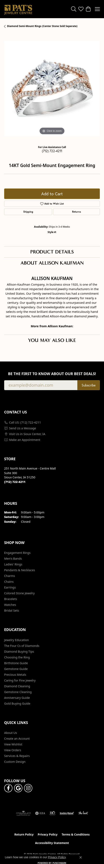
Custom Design (14, 762)
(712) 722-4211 (52, 151)
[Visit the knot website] (83, 813)
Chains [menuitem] (9, 582)
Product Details (52, 252)
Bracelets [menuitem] (10, 599)
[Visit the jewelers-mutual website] (67, 813)
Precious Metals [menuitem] (15, 675)
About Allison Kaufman (52, 263)
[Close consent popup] (80, 857)
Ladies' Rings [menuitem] (13, 564)
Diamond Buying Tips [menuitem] (19, 651)
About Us (10, 733)
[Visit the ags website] (23, 813)
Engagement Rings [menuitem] (17, 553)
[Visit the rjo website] (52, 813)
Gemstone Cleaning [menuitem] (18, 692)
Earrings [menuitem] (10, 587)
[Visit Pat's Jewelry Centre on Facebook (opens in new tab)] (8, 788)
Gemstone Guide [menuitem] (16, 669)
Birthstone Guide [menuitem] (16, 663)
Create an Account (17, 738)
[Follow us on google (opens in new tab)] (18, 788)
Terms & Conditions (75, 834)
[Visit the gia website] (40, 813)
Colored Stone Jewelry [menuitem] (19, 593)
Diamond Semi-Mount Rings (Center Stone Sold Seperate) (42, 26)
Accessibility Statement (52, 843)
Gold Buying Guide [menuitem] (17, 703)
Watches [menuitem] (10, 605)
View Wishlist (13, 744)
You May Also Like (52, 340)
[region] (52, 88)
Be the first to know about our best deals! (52, 374)
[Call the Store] (14, 482)
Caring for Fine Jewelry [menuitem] (20, 680)
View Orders (12, 750)
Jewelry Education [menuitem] (16, 640)
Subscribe (89, 385)
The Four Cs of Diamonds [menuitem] (21, 646)
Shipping (28, 211)
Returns (76, 211)
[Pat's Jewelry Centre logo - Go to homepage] (18, 9)
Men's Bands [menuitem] (13, 558)
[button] (73, 9)
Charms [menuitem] (9, 576)
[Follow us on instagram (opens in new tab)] (28, 788)
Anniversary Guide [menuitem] (17, 698)
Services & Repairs (17, 756)
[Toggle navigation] (97, 9)
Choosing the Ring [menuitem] (17, 657)
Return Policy (24, 834)
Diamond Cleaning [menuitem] (17, 686)
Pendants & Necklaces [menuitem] (19, 570)
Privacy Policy (47, 834)
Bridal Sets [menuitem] (11, 610)
